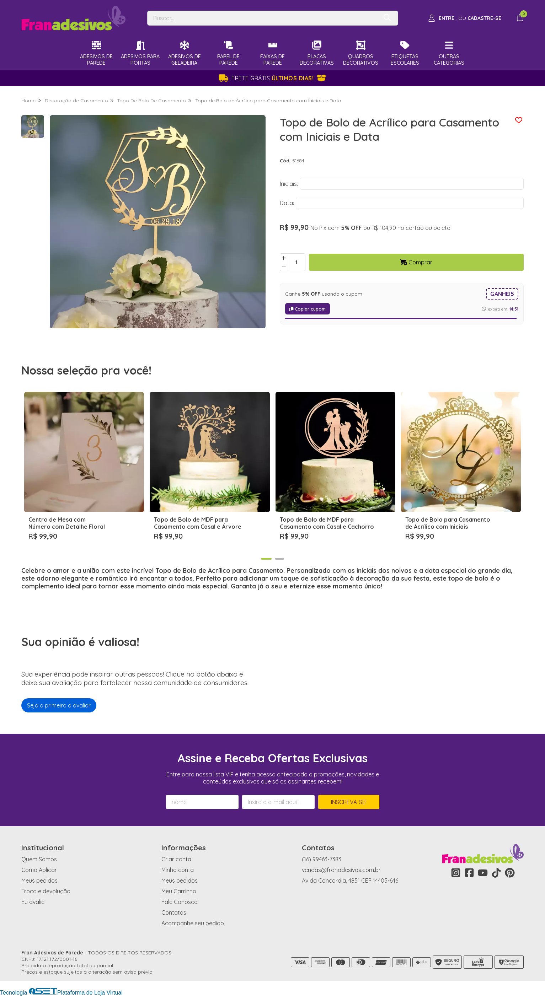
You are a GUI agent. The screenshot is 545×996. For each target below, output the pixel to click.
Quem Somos (39, 859)
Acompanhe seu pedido (192, 923)
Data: (287, 202)
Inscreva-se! (349, 802)
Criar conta (176, 859)
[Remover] (284, 266)
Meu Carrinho (178, 891)
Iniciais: (289, 183)
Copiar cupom (307, 309)
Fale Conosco (179, 901)
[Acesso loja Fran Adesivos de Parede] (464, 18)
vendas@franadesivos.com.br (341, 869)
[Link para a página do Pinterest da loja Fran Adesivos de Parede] (510, 873)
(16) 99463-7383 (321, 859)
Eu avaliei (33, 901)
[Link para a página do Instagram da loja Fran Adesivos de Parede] (456, 873)
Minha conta (177, 869)
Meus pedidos (39, 880)
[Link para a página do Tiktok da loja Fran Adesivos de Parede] (496, 873)
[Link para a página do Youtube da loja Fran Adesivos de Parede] (483, 873)
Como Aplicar (39, 869)
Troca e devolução (45, 891)
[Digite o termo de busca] (263, 18)
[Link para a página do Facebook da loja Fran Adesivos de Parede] (469, 873)
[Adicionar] (284, 258)
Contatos (173, 912)
